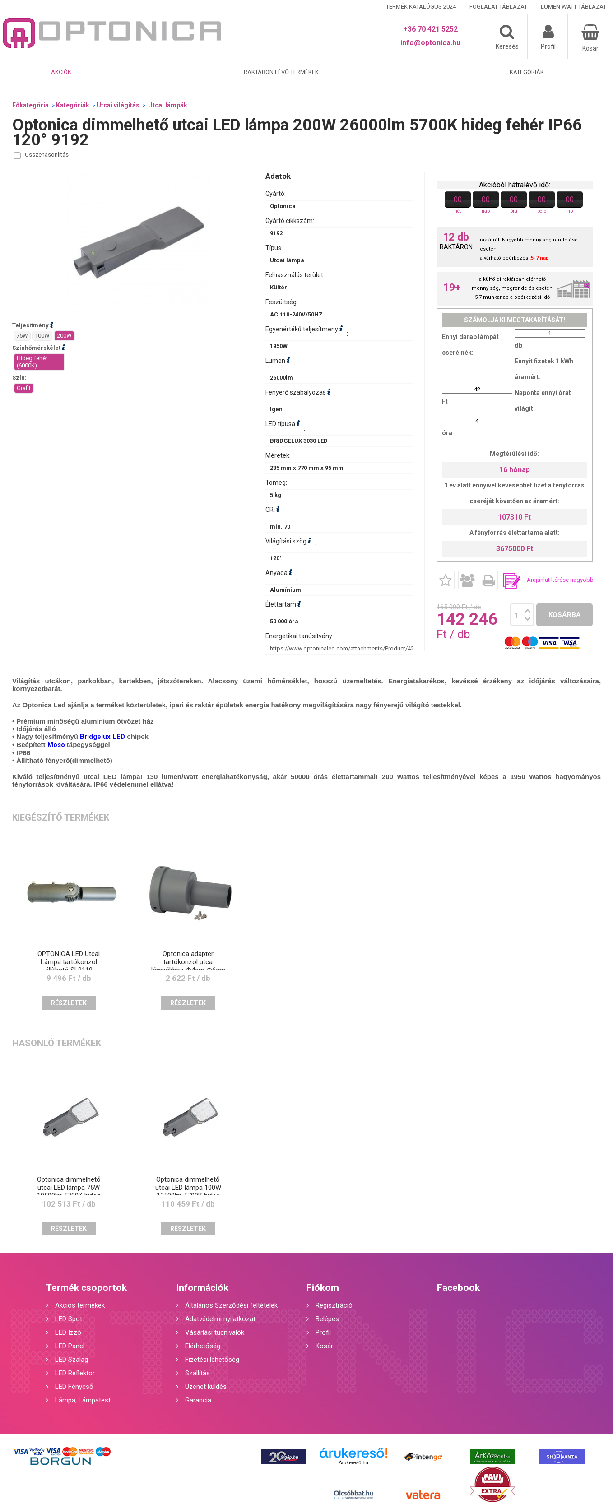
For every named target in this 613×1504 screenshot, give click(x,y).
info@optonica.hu (430, 42)
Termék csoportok (86, 1287)
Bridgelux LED (102, 737)
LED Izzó (68, 1332)
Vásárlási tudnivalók (214, 1332)
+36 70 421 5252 (430, 29)
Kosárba (564, 615)
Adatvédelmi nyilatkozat (220, 1319)
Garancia (198, 1400)
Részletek (69, 1003)
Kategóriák (527, 72)
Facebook (458, 1287)
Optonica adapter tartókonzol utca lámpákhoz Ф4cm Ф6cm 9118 (188, 966)
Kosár (324, 1346)
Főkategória (30, 105)
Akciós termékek (80, 1305)
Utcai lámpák (167, 105)
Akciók (61, 72)
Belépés (327, 1319)
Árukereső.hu (353, 1462)
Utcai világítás (118, 105)
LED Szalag (71, 1359)
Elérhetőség (202, 1346)
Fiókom (322, 1287)
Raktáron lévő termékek (281, 72)
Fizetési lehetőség (212, 1359)
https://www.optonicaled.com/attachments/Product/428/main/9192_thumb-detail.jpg (381, 648)
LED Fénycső (74, 1387)
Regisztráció (334, 1305)
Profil (323, 1332)
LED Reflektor (75, 1373)
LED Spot (68, 1319)
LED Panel (69, 1346)
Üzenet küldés (206, 1387)
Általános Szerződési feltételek (231, 1305)
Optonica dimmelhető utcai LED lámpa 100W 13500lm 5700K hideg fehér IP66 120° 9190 (188, 1191)
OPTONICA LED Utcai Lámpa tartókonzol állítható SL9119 (68, 962)
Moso (56, 745)
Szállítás (197, 1373)
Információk (202, 1287)
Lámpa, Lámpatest (83, 1400)
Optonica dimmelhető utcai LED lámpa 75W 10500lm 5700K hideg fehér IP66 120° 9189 (69, 1191)
